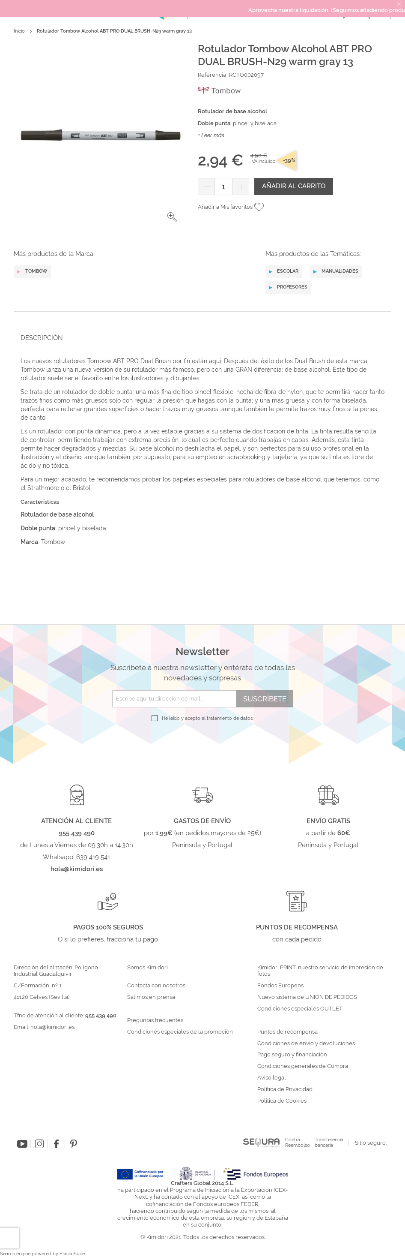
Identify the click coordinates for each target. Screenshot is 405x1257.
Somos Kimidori (147, 968)
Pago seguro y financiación (292, 1055)
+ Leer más (211, 135)
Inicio (19, 31)
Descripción (42, 338)
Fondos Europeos (280, 986)
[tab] (200, 337)
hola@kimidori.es (52, 1027)
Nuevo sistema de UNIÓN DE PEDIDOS (307, 997)
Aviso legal (271, 1078)
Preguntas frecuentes (155, 1020)
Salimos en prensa (151, 997)
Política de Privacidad (285, 1089)
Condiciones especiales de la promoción (180, 1032)
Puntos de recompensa (287, 1032)
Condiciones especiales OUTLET (299, 1009)
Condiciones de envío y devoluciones (306, 1043)
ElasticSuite (72, 1254)
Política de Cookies (282, 1101)
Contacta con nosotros (156, 986)
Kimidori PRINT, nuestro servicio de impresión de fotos (320, 971)
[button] (172, 217)
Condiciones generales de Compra (302, 1066)
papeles (185, 479)
